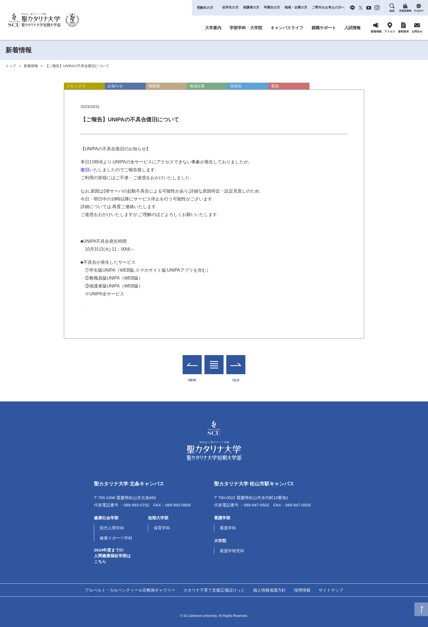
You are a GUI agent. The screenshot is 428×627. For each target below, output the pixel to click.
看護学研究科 (232, 550)
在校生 (236, 86)
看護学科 (228, 528)
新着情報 (31, 66)
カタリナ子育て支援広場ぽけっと (214, 590)
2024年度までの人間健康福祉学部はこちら (112, 556)
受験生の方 (205, 8)
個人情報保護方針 (269, 590)
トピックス (76, 86)
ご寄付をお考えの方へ (328, 7)
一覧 (214, 361)
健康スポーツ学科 (116, 538)
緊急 (275, 86)
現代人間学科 (112, 528)
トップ (10, 66)
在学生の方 (230, 7)
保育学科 (162, 528)
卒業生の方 (272, 7)
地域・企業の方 (295, 7)
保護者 (154, 86)
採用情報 (302, 590)
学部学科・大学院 (246, 27)
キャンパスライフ (287, 27)
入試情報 (352, 27)
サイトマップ (331, 590)
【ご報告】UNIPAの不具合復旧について (77, 66)
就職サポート (323, 27)
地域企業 (197, 86)
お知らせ (115, 86)
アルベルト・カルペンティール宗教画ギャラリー (130, 590)
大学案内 (213, 27)
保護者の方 (251, 7)
